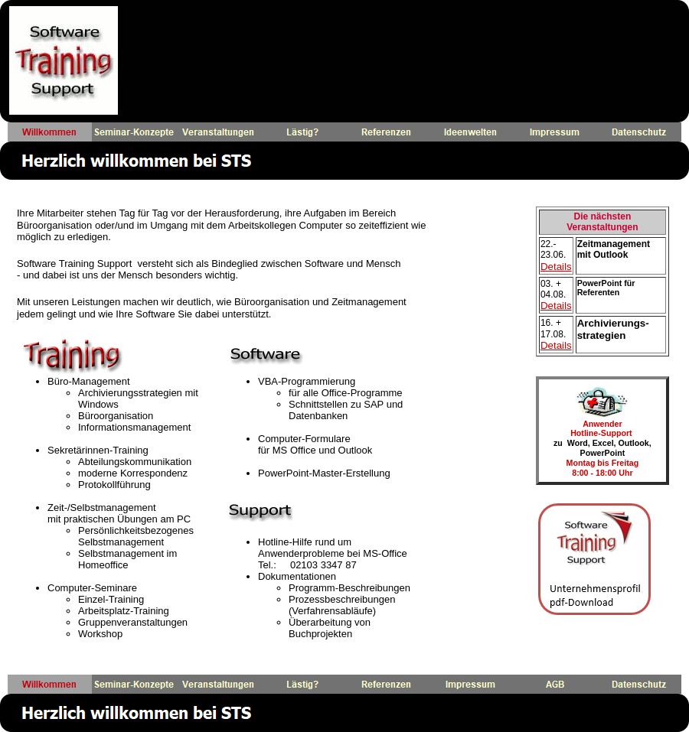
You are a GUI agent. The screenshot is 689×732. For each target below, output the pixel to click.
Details (556, 266)
